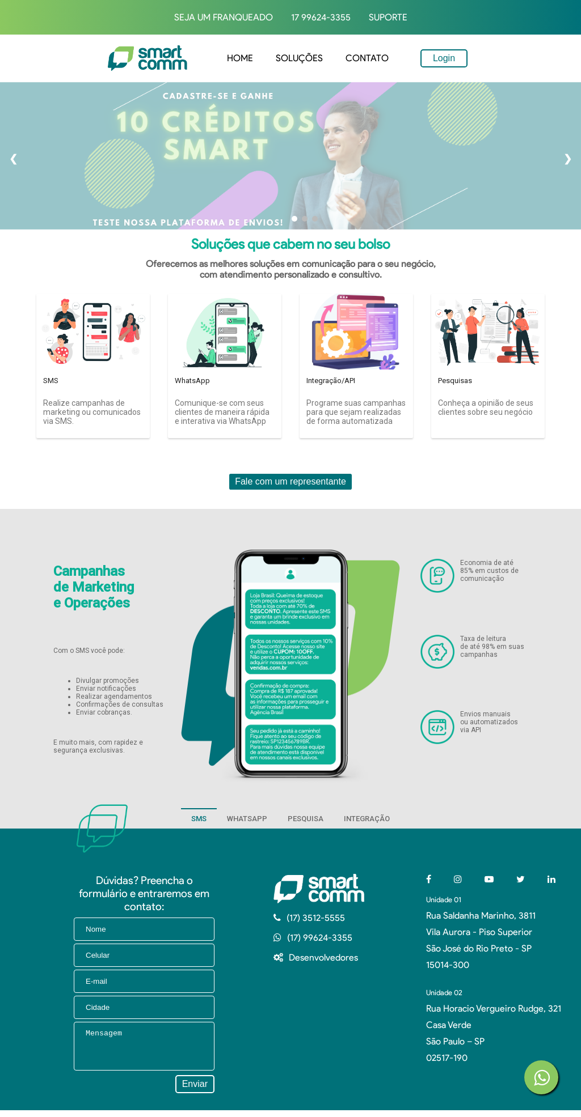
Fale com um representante (290, 481)
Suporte (388, 17)
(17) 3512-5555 (316, 917)
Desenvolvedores (323, 957)
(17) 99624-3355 (319, 937)
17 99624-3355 (321, 17)
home (240, 58)
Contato (367, 58)
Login (444, 58)
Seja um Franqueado (223, 17)
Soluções (299, 58)
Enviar (195, 1090)
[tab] (199, 818)
